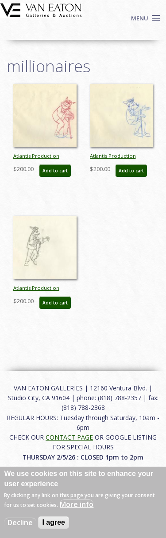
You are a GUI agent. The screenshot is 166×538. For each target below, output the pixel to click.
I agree (53, 522)
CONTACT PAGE (69, 437)
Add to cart (55, 171)
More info (76, 504)
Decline (20, 522)
